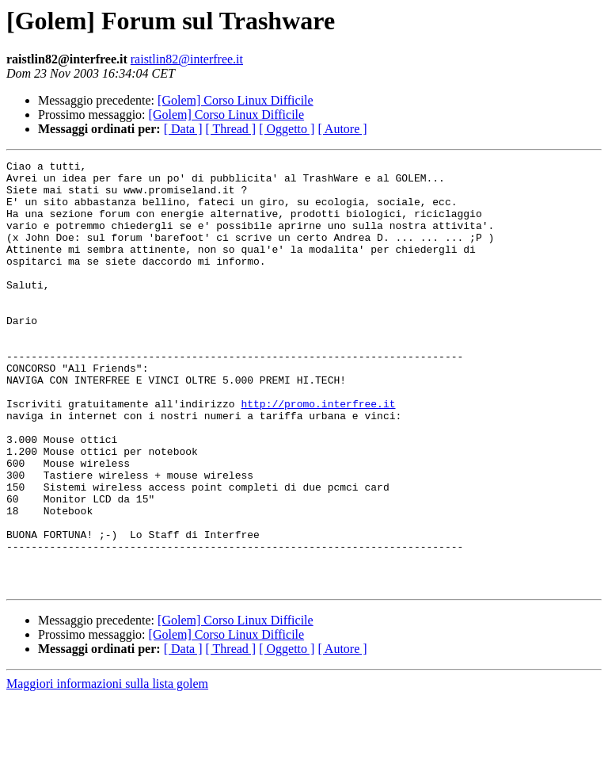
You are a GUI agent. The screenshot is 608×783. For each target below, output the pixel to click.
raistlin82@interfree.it (187, 59)
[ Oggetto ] (286, 129)
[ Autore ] (342, 129)
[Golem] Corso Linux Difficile (236, 100)
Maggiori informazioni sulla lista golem (107, 769)
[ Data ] (183, 129)
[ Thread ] (231, 129)
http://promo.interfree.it (318, 453)
